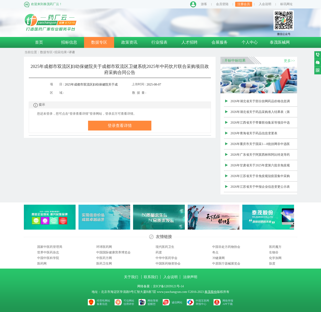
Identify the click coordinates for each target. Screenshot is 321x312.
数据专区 (99, 42)
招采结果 (60, 52)
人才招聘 (189, 42)
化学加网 (275, 258)
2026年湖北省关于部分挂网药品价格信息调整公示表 (260, 103)
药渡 (159, 252)
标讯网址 (286, 4)
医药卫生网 (104, 263)
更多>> (289, 61)
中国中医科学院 (48, 258)
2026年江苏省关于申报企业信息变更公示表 (260, 186)
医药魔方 (275, 247)
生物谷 (273, 252)
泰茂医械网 (280, 42)
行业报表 (159, 42)
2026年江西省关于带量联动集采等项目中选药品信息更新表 (260, 124)
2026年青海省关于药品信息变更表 (253, 133)
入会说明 (265, 4)
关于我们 (131, 277)
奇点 (215, 252)
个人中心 (250, 42)
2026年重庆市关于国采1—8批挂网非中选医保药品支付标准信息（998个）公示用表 (260, 145)
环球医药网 (104, 247)
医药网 (42, 263)
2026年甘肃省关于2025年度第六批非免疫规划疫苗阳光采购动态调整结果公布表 (260, 167)
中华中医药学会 (166, 258)
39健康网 (218, 258)
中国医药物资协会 (168, 263)
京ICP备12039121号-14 (168, 286)
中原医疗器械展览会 (226, 263)
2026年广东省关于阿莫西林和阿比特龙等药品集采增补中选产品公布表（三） (260, 156)
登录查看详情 (120, 125)
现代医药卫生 (165, 247)
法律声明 (190, 277)
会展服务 (220, 42)
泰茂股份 (210, 292)
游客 (204, 4)
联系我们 (151, 277)
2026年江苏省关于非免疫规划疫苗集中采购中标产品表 (260, 177)
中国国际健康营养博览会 (113, 252)
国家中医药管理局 (49, 247)
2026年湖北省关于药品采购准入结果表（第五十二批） (260, 113)
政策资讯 (129, 42)
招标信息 (69, 42)
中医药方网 (104, 258)
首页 (39, 42)
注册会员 (243, 4)
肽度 (272, 263)
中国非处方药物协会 (226, 247)
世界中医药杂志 (48, 252)
